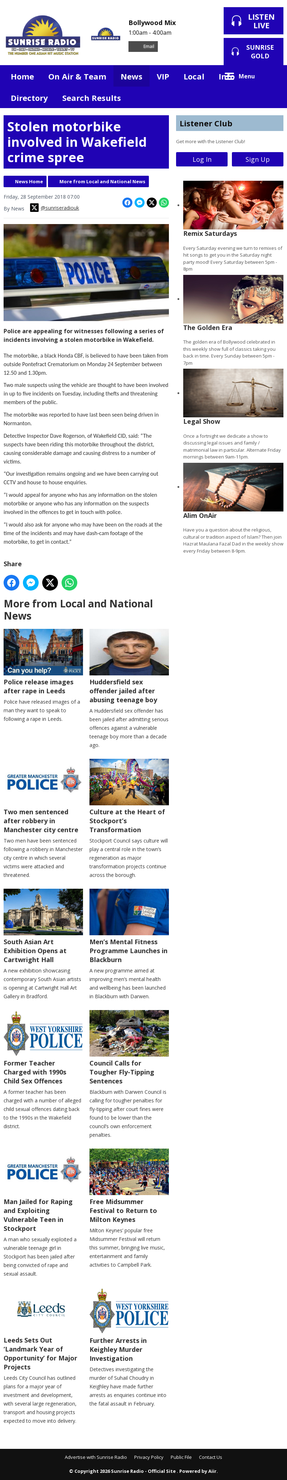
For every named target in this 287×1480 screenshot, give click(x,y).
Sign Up (257, 159)
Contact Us (210, 1457)
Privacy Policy (149, 1457)
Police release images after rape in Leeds (43, 662)
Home (22, 76)
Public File (181, 1457)
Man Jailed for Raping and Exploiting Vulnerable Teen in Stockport (43, 1191)
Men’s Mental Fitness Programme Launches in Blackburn (129, 926)
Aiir (212, 1471)
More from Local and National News (102, 181)
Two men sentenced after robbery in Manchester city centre (43, 796)
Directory (29, 97)
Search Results (91, 97)
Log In (202, 159)
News (131, 76)
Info (227, 76)
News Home (29, 181)
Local (194, 76)
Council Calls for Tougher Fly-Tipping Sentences (129, 1047)
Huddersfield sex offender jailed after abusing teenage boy (129, 666)
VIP (163, 76)
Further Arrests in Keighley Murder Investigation (129, 1325)
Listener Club (206, 123)
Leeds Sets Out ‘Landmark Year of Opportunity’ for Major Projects (43, 1329)
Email (143, 46)
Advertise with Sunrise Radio (96, 1457)
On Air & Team (77, 76)
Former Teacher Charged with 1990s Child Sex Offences (43, 1047)
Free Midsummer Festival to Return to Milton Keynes (129, 1186)
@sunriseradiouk (54, 207)
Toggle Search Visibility (272, 76)
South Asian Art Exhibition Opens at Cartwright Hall (43, 926)
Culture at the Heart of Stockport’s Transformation (129, 796)
